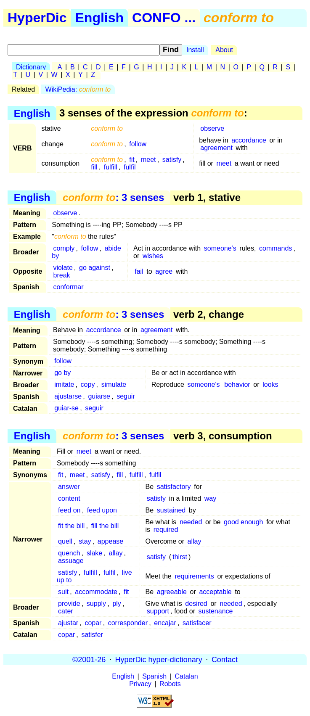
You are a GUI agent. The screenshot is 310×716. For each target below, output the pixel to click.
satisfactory (174, 486)
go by (62, 372)
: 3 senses (113, 197)
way (210, 498)
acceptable (215, 591)
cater (65, 611)
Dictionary (31, 67)
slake (94, 553)
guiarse (99, 396)
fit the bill (71, 525)
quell (65, 541)
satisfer (92, 634)
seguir (126, 396)
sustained (171, 510)
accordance (248, 140)
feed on (69, 510)
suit (63, 591)
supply (96, 603)
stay (85, 541)
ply (116, 603)
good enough (243, 522)
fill (94, 167)
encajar (165, 622)
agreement (216, 147)
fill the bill (105, 525)
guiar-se (66, 408)
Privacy (140, 683)
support (158, 611)
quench (69, 553)
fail (139, 271)
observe (212, 128)
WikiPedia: (78, 89)
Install (195, 49)
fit (131, 159)
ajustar (68, 622)
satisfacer (197, 622)
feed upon (102, 510)
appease (110, 541)
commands (275, 248)
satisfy (171, 159)
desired (196, 603)
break (61, 275)
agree (163, 271)
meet (148, 159)
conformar (68, 287)
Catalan (186, 676)
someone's (220, 248)
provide (69, 603)
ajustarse (68, 396)
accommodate (96, 591)
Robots (170, 683)
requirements (194, 576)
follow (137, 144)
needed (191, 522)
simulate (114, 384)
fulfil (129, 167)
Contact (225, 659)
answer (69, 486)
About (224, 49)
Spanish (154, 676)
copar (93, 622)
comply (64, 248)
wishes (153, 255)
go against (94, 267)
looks (270, 384)
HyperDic (37, 17)
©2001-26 (89, 659)
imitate (64, 384)
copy (88, 384)
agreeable (172, 591)
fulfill (110, 167)
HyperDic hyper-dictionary (158, 659)
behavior (237, 384)
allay (194, 541)
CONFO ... (164, 17)
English (99, 17)
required (166, 529)
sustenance (216, 611)
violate (63, 267)
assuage (71, 560)
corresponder (128, 622)
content (69, 498)
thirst (179, 556)
